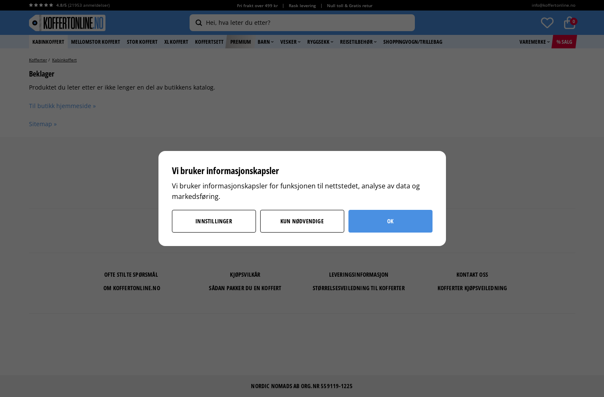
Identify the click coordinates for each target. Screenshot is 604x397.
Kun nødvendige (302, 221)
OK (390, 221)
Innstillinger (213, 221)
